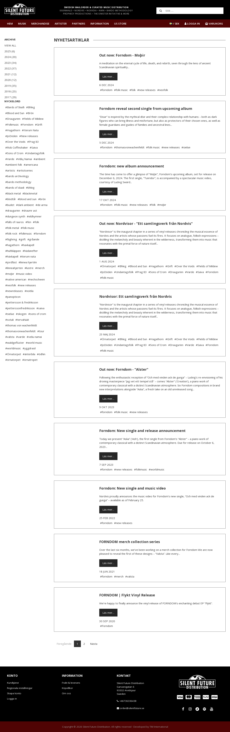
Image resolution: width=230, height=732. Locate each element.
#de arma (41, 215)
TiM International (159, 726)
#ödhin (41, 364)
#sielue (9, 324)
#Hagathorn (12, 141)
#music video (24, 284)
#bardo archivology (17, 186)
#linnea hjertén (28, 273)
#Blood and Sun (14, 123)
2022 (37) (10, 68)
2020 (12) (10, 80)
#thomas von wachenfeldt (21, 336)
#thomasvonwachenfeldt (20, 341)
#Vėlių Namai (24, 169)
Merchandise (40, 23)
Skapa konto (14, 693)
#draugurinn (12, 221)
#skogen (21, 324)
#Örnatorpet (13, 364)
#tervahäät (22, 330)
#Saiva (34, 158)
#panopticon (13, 307)
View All (10, 45)
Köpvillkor (67, 688)
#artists (10, 181)
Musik (22, 23)
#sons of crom (37, 324)
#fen (28, 232)
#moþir (9, 284)
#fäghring (11, 250)
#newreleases (14, 301)
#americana (31, 175)
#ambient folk (13, 175)
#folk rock (11, 244)
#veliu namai (34, 347)
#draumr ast (29, 221)
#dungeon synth (15, 227)
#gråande (33, 250)
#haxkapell (27, 255)
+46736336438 (127, 701)
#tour (40, 341)
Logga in (12, 698)
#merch (40, 278)
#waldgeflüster (14, 353)
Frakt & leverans (71, 682)
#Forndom (27, 135)
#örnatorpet (13, 370)
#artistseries (25, 181)
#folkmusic (25, 244)
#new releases (27, 296)
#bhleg (30, 198)
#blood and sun (27, 209)
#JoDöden (11, 146)
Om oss (66, 693)
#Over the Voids (15, 152)
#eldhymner (34, 227)
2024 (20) (10, 57)
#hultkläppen (13, 261)
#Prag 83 (33, 152)
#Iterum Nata (30, 141)
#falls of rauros (14, 232)
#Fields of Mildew (33, 129)
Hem (10, 23)
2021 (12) (10, 74)
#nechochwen (36, 290)
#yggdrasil (29, 359)
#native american (15, 290)
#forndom (40, 244)
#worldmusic (13, 359)
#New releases (28, 146)
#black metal (13, 204)
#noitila (29, 301)
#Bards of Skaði (14, 118)
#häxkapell (11, 267)
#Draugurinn (12, 129)
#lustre (29, 278)
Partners (78, 23)
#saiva (40, 319)
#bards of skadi (14, 198)
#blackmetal (29, 204)
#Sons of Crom (14, 163)
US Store (120, 23)
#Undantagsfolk (34, 163)
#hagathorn (12, 255)
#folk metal (12, 238)
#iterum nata (28, 267)
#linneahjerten (14, 278)
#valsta (9, 347)
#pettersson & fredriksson (21, 313)
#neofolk (10, 296)
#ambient (39, 169)
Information (99, 23)
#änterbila (29, 364)
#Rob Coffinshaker (16, 158)
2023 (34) (10, 62)
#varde (20, 347)
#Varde (9, 169)
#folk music (27, 238)
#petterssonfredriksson (20, 319)
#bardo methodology (18, 192)
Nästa (93, 643)
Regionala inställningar (19, 688)
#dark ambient (25, 215)
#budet (9, 215)
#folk (36, 232)
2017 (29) (10, 97)
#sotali (9, 330)
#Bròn (30, 123)
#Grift (38, 135)
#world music (34, 353)
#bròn (42, 209)
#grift (22, 250)
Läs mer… (108, 76)
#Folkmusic (12, 135)
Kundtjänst (13, 682)
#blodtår (10, 209)
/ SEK (174, 23)
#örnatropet (30, 370)
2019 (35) (10, 85)
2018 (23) (10, 91)
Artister (61, 23)
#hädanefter (30, 261)
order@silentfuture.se (132, 708)
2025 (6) (9, 51)
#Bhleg (30, 118)
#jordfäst (11, 273)
